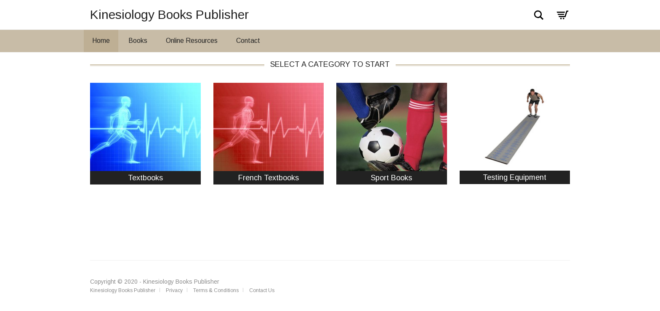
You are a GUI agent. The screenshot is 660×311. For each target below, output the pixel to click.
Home (101, 40)
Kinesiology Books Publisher (169, 14)
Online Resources (192, 40)
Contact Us (261, 290)
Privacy (174, 290)
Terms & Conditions (216, 290)
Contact (248, 40)
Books (137, 40)
